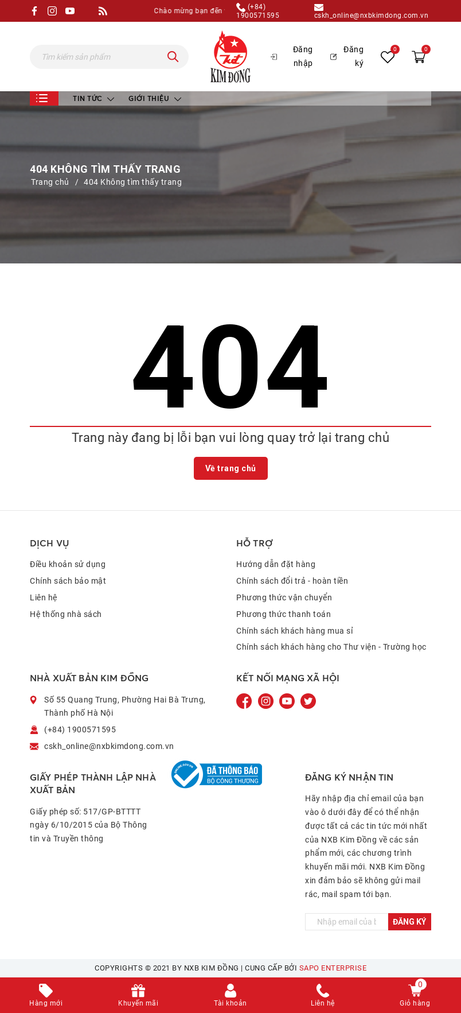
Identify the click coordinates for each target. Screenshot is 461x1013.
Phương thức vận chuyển (284, 597)
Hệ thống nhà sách (66, 614)
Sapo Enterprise (333, 968)
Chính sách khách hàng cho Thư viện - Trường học (331, 646)
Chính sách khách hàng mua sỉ (294, 630)
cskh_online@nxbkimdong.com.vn (371, 11)
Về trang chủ (230, 468)
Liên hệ (43, 597)
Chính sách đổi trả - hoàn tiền (292, 580)
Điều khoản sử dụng (68, 564)
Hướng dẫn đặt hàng (275, 564)
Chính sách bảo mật (68, 580)
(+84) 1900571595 (257, 11)
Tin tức (93, 98)
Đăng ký (347, 56)
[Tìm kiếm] (173, 57)
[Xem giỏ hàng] (418, 56)
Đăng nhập (292, 56)
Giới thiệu (154, 98)
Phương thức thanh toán (283, 614)
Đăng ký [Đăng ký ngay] (409, 921)
